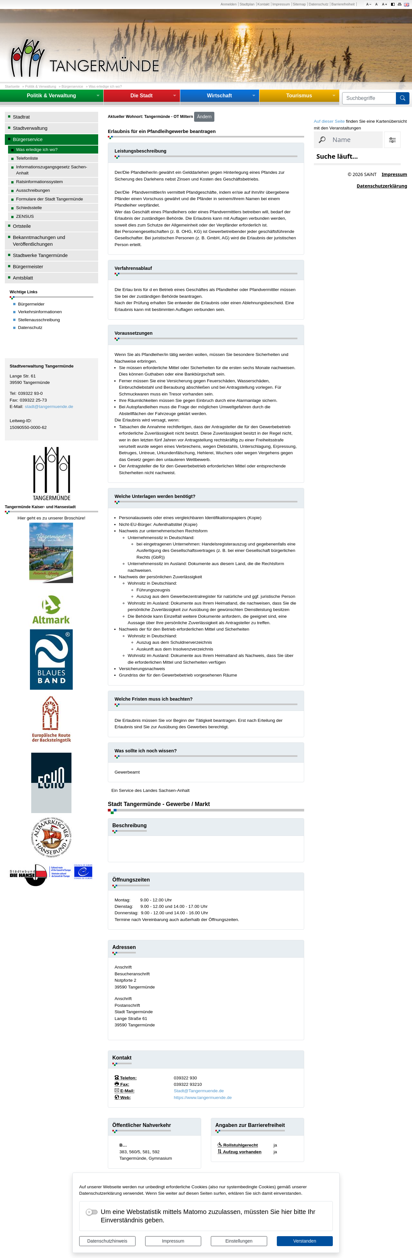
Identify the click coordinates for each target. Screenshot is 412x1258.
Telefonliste (27, 158)
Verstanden (304, 1241)
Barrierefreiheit (343, 4)
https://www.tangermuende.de (203, 1097)
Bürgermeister (28, 266)
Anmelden (228, 4)
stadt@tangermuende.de (49, 406)
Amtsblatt (23, 277)
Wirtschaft (219, 95)
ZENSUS (25, 216)
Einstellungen (238, 1241)
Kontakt (263, 4)
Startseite (12, 86)
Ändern (204, 116)
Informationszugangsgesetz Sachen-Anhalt (51, 169)
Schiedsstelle (29, 207)
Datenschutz (318, 4)
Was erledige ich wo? (105, 86)
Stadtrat (21, 117)
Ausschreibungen (33, 190)
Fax (13, 400)
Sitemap (299, 4)
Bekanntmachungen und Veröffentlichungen (39, 241)
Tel (12, 393)
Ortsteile (22, 226)
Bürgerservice (72, 86)
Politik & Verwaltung (40, 86)
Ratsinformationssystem (39, 181)
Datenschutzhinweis (107, 1241)
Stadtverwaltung (30, 128)
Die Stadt (141, 95)
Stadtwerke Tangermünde (40, 255)
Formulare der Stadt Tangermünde (49, 199)
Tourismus (299, 95)
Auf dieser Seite (329, 121)
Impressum (173, 1241)
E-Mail (16, 406)
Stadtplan (247, 4)
